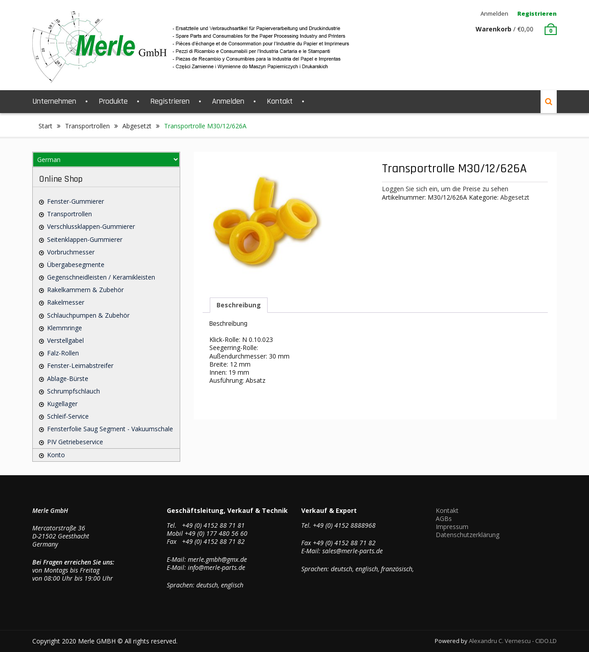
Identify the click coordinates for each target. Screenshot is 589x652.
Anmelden (494, 13)
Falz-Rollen (63, 353)
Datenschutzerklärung (467, 534)
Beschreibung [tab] (239, 305)
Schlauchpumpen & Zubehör (88, 315)
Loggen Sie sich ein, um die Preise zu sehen (445, 188)
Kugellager (62, 403)
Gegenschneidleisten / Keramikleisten (101, 277)
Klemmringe (64, 328)
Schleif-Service (68, 416)
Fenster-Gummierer (75, 201)
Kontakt (280, 101)
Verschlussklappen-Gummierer (91, 226)
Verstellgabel (65, 340)
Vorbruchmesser (71, 252)
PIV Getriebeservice (75, 442)
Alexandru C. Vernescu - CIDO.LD (513, 641)
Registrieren (537, 13)
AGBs (444, 518)
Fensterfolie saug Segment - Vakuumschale (110, 428)
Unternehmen (54, 101)
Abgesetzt (137, 126)
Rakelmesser (65, 302)
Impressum (452, 526)
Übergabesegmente (75, 264)
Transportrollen (87, 126)
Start (45, 126)
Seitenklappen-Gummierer (84, 239)
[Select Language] (106, 159)
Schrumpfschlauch (73, 391)
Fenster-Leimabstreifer (80, 365)
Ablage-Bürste (67, 378)
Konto (56, 455)
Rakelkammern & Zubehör (85, 289)
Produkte (113, 101)
